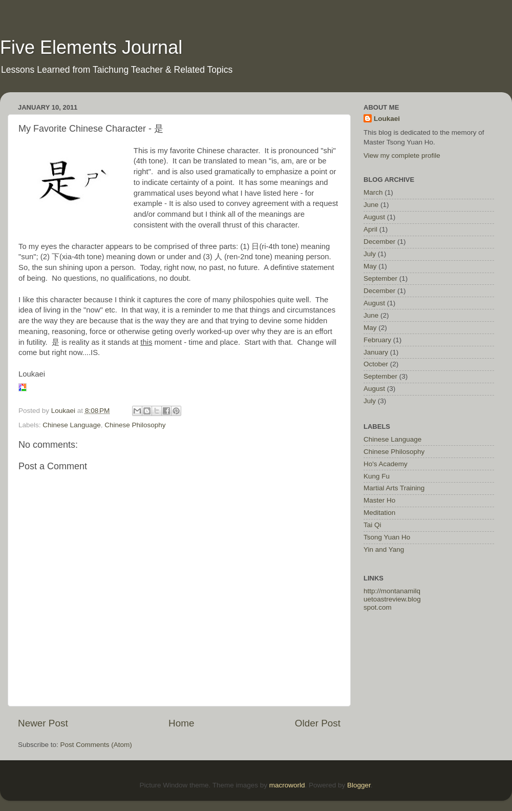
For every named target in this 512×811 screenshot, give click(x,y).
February (377, 340)
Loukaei (387, 118)
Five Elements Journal (91, 47)
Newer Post (43, 723)
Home (181, 723)
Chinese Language (71, 425)
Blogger (359, 785)
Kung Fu (377, 476)
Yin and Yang (384, 549)
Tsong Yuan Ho (387, 537)
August (374, 217)
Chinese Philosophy (134, 425)
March (373, 192)
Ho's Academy (386, 464)
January (376, 352)
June (371, 205)
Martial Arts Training (394, 488)
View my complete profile (402, 155)
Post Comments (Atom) (96, 744)
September (380, 278)
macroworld (287, 785)
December (379, 241)
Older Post (317, 723)
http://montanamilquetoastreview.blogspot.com (392, 599)
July (370, 254)
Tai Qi (372, 525)
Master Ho (379, 500)
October (376, 364)
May (370, 266)
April (370, 229)
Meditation (379, 512)
